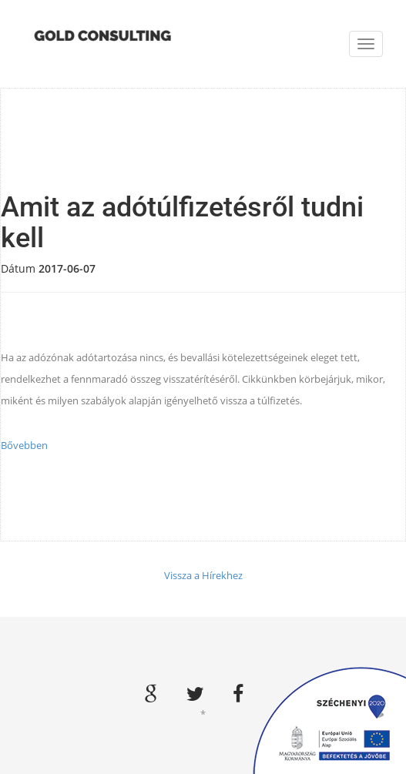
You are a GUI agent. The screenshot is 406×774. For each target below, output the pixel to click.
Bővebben (24, 445)
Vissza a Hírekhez (203, 575)
